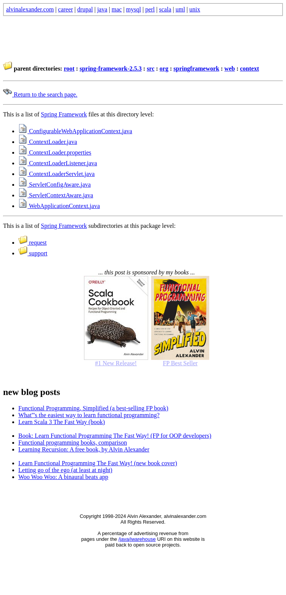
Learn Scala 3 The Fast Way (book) (61, 422)
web (230, 68)
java (102, 9)
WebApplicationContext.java (59, 206)
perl (150, 9)
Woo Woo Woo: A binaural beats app (63, 477)
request (32, 242)
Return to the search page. (40, 94)
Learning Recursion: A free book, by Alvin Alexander (83, 449)
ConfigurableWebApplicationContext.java (75, 131)
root (69, 68)
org (164, 68)
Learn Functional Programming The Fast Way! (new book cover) (97, 463)
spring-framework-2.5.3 (110, 68)
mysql (133, 9)
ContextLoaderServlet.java (56, 174)
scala (165, 9)
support (32, 253)
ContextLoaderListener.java (57, 163)
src (150, 68)
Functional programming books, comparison (72, 442)
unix (194, 9)
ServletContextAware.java (55, 195)
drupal (85, 9)
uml (180, 9)
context (249, 68)
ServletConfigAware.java (54, 184)
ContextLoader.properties (54, 152)
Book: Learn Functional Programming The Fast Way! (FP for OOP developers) (114, 435)
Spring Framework (64, 114)
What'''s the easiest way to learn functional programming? (89, 415)
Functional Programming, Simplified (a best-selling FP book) (93, 408)
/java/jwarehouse (137, 539)
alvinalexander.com (30, 9)
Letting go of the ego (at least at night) (65, 470)
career (65, 9)
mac (116, 9)
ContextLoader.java (47, 142)
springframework (196, 68)
